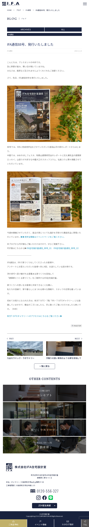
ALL (63, 29)
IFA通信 (28, 10)
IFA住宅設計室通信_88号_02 (66, 248)
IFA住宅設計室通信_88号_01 (39, 248)
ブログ (18, 10)
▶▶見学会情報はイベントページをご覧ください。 (43, 236)
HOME (9, 10)
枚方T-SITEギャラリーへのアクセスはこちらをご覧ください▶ (34, 316)
